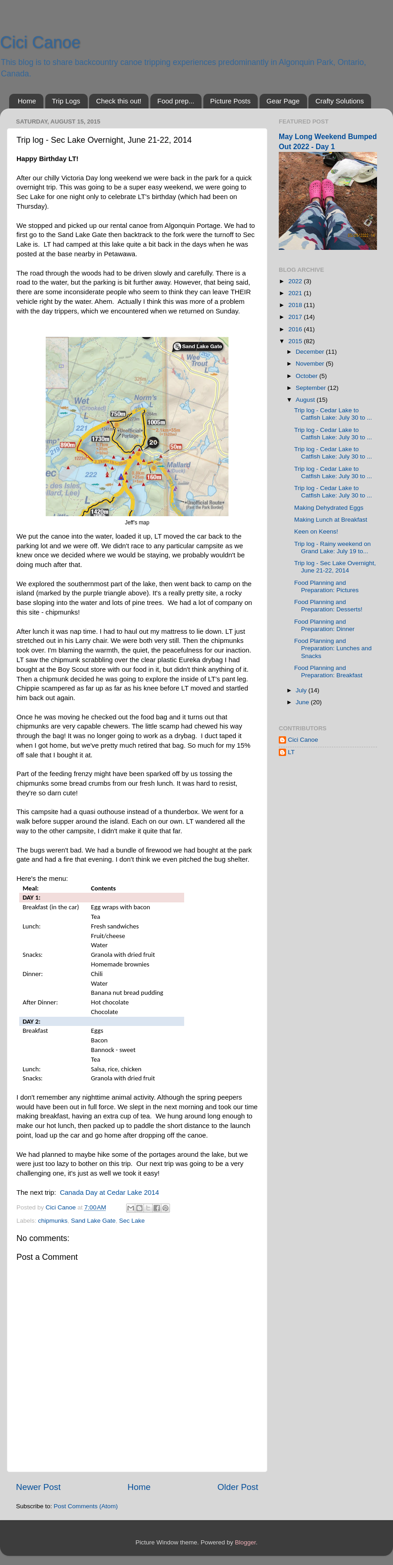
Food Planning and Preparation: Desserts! (328, 606)
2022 (296, 281)
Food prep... (175, 101)
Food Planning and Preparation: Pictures (326, 586)
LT (291, 752)
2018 (296, 305)
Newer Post (38, 1487)
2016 (296, 329)
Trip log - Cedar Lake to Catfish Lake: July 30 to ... (333, 414)
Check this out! (118, 101)
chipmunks (53, 1220)
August (306, 399)
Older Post (238, 1487)
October (307, 375)
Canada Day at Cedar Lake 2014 (109, 1192)
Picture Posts (230, 101)
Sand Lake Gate (93, 1220)
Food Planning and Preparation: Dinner (324, 625)
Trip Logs (66, 101)
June (303, 702)
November (311, 363)
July (302, 690)
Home (27, 101)
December (311, 351)
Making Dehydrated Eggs (329, 507)
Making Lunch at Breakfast (330, 519)
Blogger (245, 1542)
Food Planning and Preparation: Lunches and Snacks (333, 648)
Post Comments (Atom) (86, 1506)
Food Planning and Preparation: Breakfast (328, 671)
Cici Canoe (40, 42)
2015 (296, 341)
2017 (296, 316)
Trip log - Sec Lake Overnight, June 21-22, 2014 (335, 567)
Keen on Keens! (316, 531)
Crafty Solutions (339, 101)
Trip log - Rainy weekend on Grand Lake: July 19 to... (332, 547)
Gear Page (283, 101)
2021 (296, 293)
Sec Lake (131, 1220)
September (312, 387)
